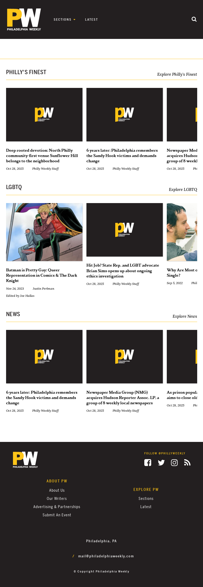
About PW (57, 481)
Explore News (185, 316)
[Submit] (194, 20)
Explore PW (146, 489)
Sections (63, 19)
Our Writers (57, 498)
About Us (57, 490)
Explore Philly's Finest (177, 74)
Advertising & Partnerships (56, 506)
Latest (91, 19)
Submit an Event (57, 515)
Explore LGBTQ (183, 189)
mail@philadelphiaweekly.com (106, 556)
